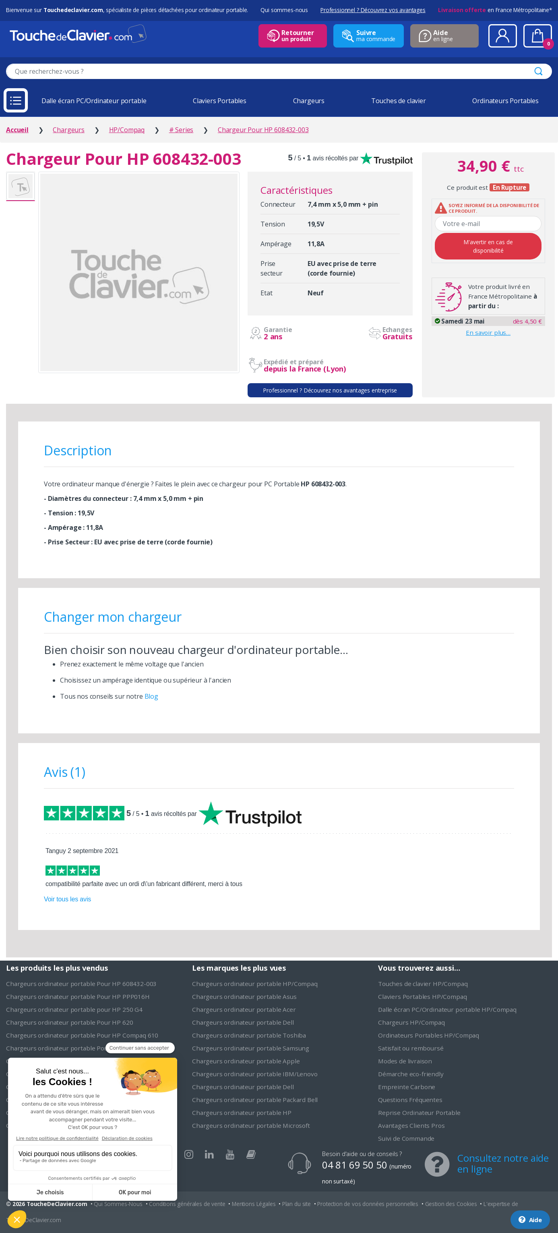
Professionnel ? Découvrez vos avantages (373, 10)
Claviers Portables (219, 100)
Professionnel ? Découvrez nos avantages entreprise (330, 390)
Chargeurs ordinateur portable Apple (246, 1061)
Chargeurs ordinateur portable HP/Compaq (255, 984)
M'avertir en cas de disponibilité (488, 246)
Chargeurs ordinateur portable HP (241, 1112)
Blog (151, 696)
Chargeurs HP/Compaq (411, 1022)
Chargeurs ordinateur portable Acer (244, 1009)
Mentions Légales (253, 1204)
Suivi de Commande (406, 1138)
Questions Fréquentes (410, 1100)
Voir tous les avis (67, 899)
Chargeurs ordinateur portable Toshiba (249, 1035)
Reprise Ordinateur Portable (419, 1112)
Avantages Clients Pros (411, 1125)
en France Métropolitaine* (495, 10)
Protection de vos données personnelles (367, 1204)
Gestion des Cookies (451, 1204)
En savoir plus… (488, 332)
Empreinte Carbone (406, 1087)
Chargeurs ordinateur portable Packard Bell (255, 1100)
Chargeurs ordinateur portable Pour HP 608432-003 (81, 984)
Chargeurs (309, 100)
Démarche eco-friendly (411, 1074)
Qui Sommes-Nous (118, 1204)
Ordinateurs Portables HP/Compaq (428, 1035)
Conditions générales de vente (187, 1204)
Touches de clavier (398, 100)
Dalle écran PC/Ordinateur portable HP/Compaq (447, 1009)
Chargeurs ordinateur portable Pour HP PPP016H (78, 996)
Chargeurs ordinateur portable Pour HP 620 (69, 1022)
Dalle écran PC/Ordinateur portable (94, 100)
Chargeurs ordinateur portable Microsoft (251, 1125)
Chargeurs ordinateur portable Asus (244, 996)
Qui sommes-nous (284, 10)
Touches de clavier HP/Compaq (423, 984)
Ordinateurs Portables (505, 100)
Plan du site (296, 1204)
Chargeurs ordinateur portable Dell (243, 1022)
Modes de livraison (405, 1061)
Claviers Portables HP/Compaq (422, 996)
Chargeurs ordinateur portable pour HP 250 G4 (74, 1009)
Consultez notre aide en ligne (503, 1163)
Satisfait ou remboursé (410, 1048)
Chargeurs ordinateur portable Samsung (250, 1048)
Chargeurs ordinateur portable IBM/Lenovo (255, 1074)
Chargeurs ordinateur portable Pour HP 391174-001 (81, 1048)
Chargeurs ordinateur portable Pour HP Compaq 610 (82, 1035)
